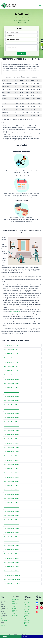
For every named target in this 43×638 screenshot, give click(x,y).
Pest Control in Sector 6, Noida (11, 362)
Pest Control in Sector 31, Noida (12, 437)
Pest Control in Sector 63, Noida (12, 532)
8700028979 (21, 1)
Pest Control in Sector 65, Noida (12, 541)
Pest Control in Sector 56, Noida (12, 511)
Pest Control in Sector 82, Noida (12, 572)
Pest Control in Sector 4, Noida (11, 354)
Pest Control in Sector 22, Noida (12, 410)
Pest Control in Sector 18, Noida (12, 402)
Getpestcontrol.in (30, 635)
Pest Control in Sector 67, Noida (12, 546)
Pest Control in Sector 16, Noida (12, 393)
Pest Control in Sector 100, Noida (12, 581)
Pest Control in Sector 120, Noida (12, 585)
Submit (21, 53)
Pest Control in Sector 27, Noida (12, 423)
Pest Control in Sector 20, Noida (12, 406)
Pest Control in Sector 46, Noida (12, 476)
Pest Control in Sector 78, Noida (12, 567)
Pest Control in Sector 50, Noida (12, 493)
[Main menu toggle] (40, 5)
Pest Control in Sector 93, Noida (12, 576)
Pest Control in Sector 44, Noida (12, 467)
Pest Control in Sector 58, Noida (12, 515)
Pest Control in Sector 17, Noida (12, 397)
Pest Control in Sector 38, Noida (12, 450)
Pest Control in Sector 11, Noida (12, 380)
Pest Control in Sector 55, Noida (12, 506)
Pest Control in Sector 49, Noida (12, 489)
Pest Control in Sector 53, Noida (12, 502)
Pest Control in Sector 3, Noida (11, 349)
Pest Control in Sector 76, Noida (12, 563)
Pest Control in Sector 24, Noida (12, 415)
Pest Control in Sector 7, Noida (11, 367)
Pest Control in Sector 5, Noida (11, 358)
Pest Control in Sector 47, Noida (12, 480)
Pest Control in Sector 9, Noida (11, 375)
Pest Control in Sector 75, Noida (12, 559)
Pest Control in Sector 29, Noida (12, 428)
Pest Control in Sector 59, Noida (12, 519)
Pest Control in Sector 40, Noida (12, 458)
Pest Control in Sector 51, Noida (12, 498)
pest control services (15, 311)
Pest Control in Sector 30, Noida (12, 432)
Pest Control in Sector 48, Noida (12, 485)
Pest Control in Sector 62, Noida (12, 528)
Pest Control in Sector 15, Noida (12, 389)
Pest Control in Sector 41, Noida (12, 463)
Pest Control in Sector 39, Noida (12, 454)
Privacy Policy (15, 599)
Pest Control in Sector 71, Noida (12, 554)
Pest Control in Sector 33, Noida (12, 441)
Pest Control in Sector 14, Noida (12, 384)
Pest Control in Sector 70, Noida (12, 550)
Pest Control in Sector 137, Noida (12, 589)
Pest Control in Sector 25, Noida (12, 419)
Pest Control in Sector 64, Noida (12, 537)
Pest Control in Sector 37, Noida (12, 445)
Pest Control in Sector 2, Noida (11, 345)
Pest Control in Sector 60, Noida (12, 524)
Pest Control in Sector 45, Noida (12, 471)
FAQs (13, 601)
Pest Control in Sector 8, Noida (11, 371)
